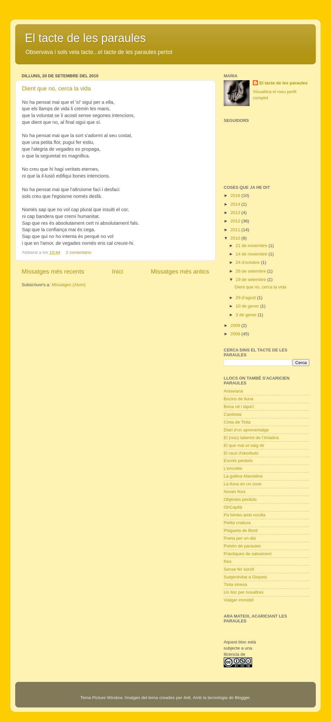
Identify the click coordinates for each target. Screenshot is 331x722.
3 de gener (247, 314)
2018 (235, 195)
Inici (117, 271)
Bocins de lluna (238, 398)
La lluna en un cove (243, 483)
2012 (235, 221)
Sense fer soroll (239, 569)
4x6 (187, 697)
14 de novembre (252, 254)
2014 (235, 204)
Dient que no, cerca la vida (56, 88)
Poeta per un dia (240, 538)
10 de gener (248, 306)
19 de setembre (251, 279)
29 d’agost (246, 297)
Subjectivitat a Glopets (245, 577)
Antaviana (233, 391)
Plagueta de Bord (240, 530)
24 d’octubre (248, 262)
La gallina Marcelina (243, 476)
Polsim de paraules (242, 546)
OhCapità (233, 507)
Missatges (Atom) (69, 284)
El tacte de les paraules (85, 38)
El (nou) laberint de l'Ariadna (251, 437)
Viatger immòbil (239, 600)
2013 (235, 212)
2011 (235, 229)
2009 (235, 325)
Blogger (242, 697)
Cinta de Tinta (237, 422)
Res (227, 561)
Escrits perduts (238, 460)
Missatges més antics (180, 271)
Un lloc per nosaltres (243, 592)
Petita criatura (237, 522)
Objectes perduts (240, 499)
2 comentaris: (79, 252)
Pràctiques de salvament (248, 553)
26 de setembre (251, 271)
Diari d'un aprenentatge (246, 429)
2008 (235, 333)
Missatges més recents (53, 271)
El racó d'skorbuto (241, 453)
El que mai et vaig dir (244, 445)
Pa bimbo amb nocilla (244, 514)
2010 (235, 238)
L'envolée (233, 468)
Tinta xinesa (235, 584)
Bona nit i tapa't (239, 406)
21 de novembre (252, 245)
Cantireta (232, 414)
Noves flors (235, 491)
